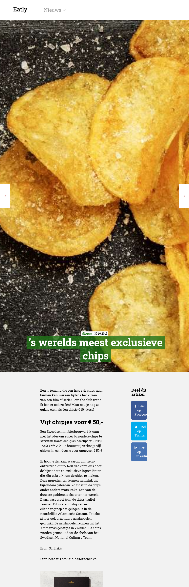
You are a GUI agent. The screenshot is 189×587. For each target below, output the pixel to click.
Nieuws (53, 10)
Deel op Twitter (140, 431)
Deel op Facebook (141, 410)
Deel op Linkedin (141, 452)
